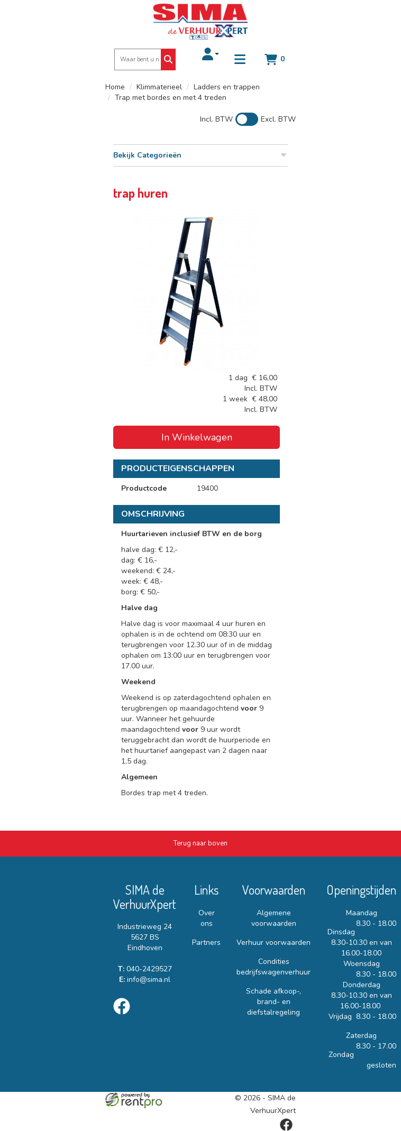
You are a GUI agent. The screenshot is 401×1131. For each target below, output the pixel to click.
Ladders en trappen (227, 87)
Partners (206, 942)
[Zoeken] (168, 59)
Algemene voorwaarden (273, 918)
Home (115, 87)
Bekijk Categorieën (200, 155)
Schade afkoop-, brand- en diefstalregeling (273, 1001)
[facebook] (124, 1017)
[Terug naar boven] (200, 844)
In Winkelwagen (196, 437)
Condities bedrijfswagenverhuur (273, 967)
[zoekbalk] (138, 59)
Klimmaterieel (159, 87)
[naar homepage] (200, 21)
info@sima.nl (144, 979)
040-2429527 (145, 969)
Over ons (206, 918)
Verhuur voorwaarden (273, 942)
